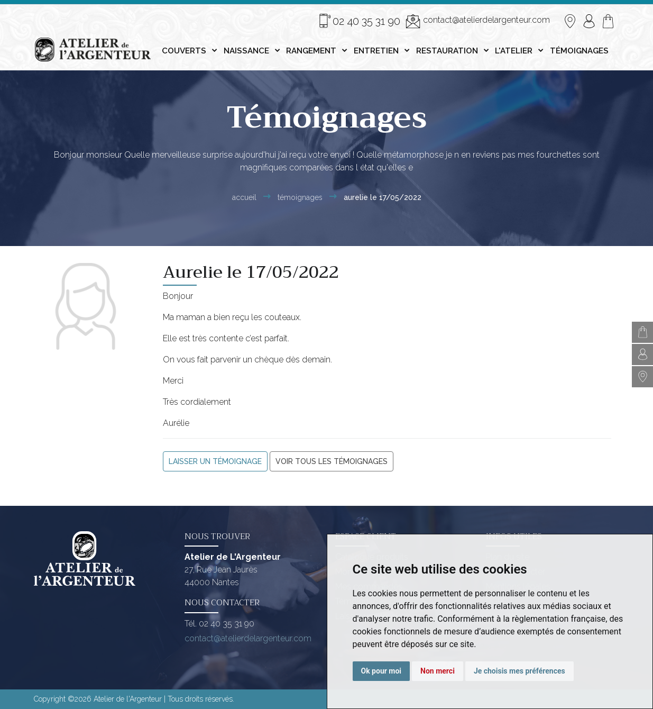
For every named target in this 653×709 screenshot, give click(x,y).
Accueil (244, 197)
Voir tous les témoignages (331, 461)
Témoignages (300, 197)
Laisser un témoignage (215, 461)
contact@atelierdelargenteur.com (478, 21)
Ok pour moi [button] (381, 671)
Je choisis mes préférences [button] (519, 671)
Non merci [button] (437, 671)
